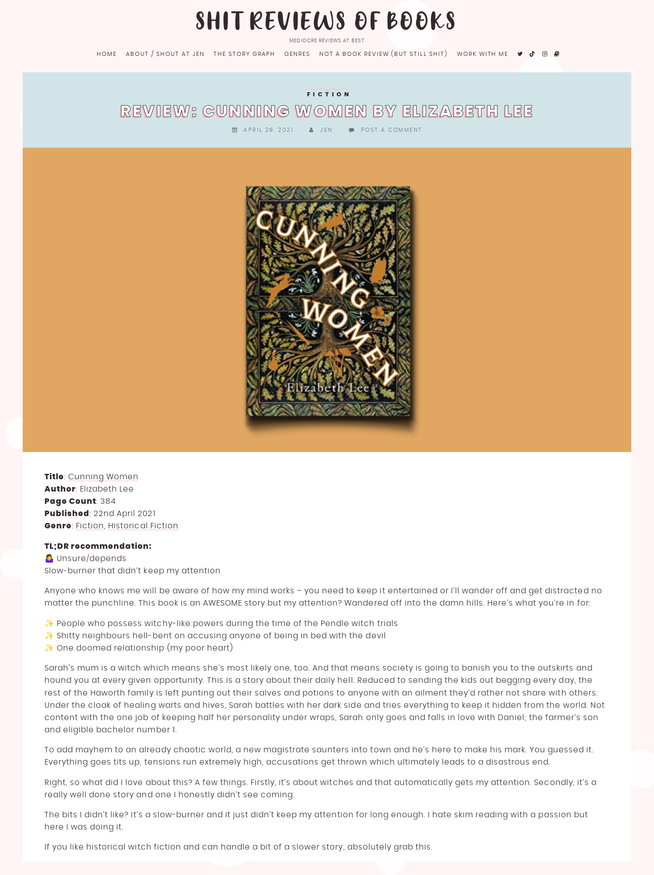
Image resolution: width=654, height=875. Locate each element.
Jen (326, 130)
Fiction (329, 95)
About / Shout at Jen (165, 54)
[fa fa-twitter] (520, 54)
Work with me (482, 54)
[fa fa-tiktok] (533, 54)
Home (107, 54)
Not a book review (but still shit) (383, 54)
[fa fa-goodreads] (557, 54)
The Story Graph (244, 54)
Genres (297, 54)
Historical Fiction (143, 526)
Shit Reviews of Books (327, 23)
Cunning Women (103, 477)
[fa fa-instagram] (545, 54)
